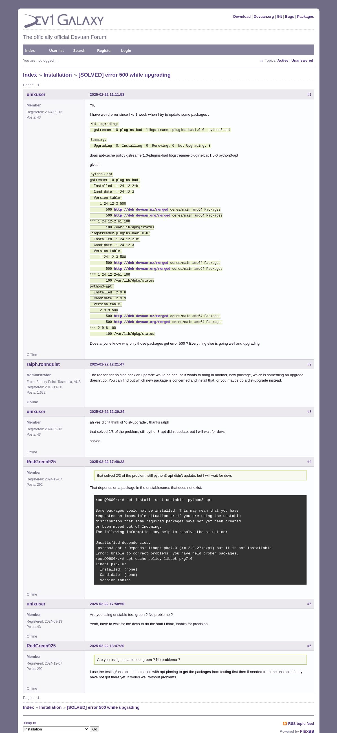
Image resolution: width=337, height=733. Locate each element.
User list (56, 50)
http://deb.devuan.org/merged (142, 209)
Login (126, 50)
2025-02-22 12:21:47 (107, 346)
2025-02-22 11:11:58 (107, 94)
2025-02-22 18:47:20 (107, 628)
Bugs (289, 16)
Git (279, 16)
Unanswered (302, 60)
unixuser (36, 94)
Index (30, 50)
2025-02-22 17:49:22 (107, 444)
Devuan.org (264, 16)
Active (282, 60)
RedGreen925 (41, 443)
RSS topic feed (301, 705)
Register (104, 50)
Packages (305, 16)
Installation (58, 75)
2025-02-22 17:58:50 (107, 586)
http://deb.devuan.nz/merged (141, 203)
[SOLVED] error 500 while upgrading (124, 75)
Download (242, 16)
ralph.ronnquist (43, 346)
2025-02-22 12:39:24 (107, 393)
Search (79, 50)
